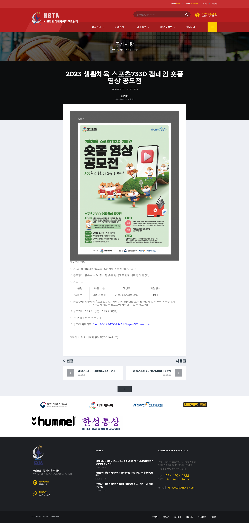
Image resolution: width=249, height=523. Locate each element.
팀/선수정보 (166, 27)
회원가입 (214, 4)
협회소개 (96, 27)
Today (175, 4)
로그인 (205, 4)
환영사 (155, 517)
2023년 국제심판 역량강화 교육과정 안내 (96, 370)
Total (192, 4)
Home (114, 49)
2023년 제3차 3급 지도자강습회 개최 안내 (152, 370)
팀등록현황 (202, 517)
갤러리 (213, 517)
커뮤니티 (190, 27)
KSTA (33, 517)
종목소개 (119, 27)
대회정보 (142, 27)
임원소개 (165, 517)
